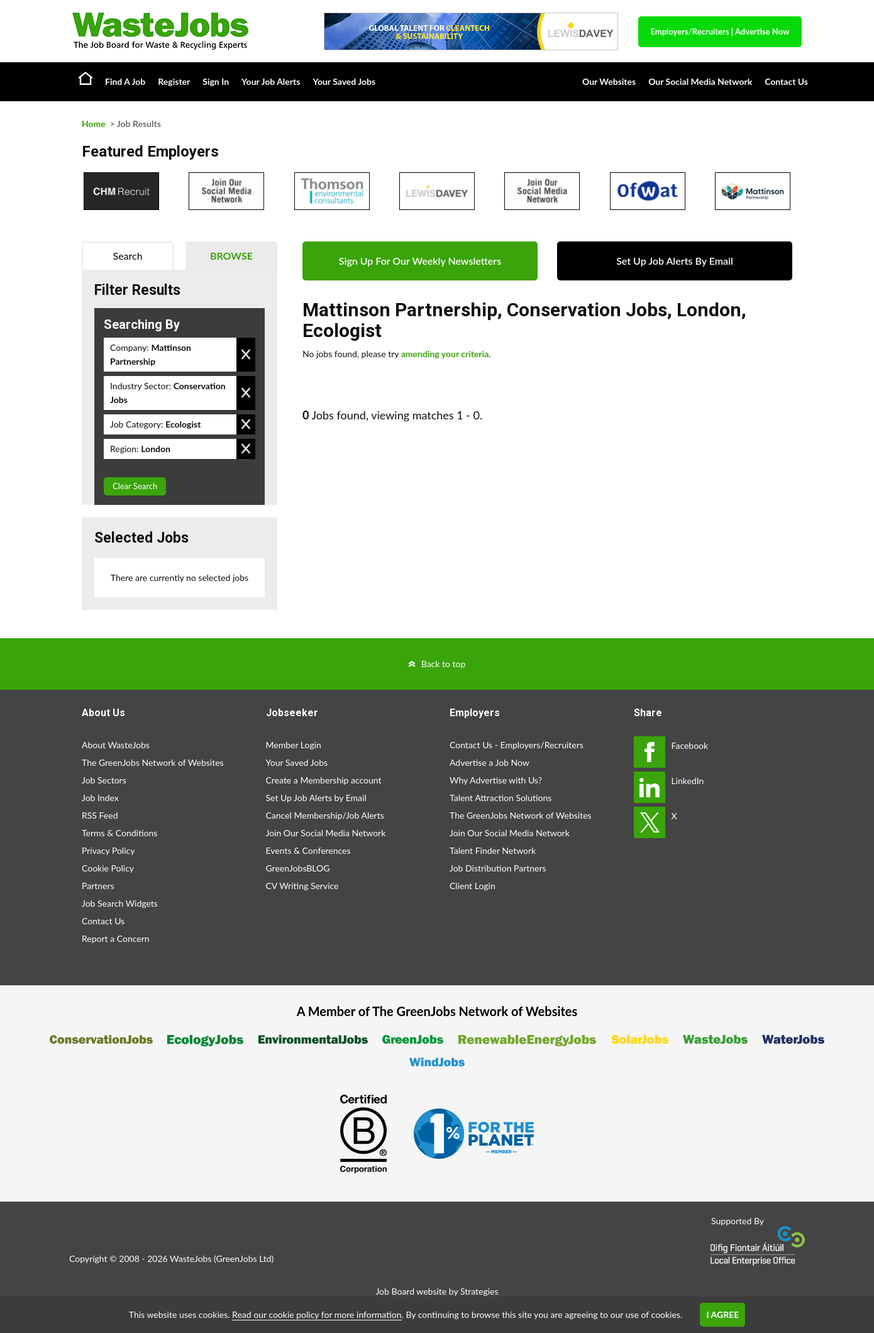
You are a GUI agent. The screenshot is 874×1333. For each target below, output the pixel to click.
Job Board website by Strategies (436, 1291)
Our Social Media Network (700, 81)
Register (174, 81)
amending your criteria (445, 353)
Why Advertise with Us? (496, 780)
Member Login (293, 744)
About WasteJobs (116, 744)
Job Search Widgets (120, 903)
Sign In (215, 81)
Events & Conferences (308, 850)
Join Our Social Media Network (326, 832)
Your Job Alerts (270, 81)
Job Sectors (104, 780)
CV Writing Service (302, 885)
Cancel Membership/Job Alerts (325, 815)
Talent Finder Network (493, 850)
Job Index (100, 797)
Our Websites (609, 81)
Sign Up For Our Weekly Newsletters (420, 261)
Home (85, 78)
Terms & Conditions (119, 832)
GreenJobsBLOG (298, 868)
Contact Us (786, 81)
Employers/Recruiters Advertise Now (720, 31)
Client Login (472, 885)
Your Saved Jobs (344, 81)
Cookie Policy (108, 868)
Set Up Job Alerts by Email (316, 797)
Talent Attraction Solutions (500, 797)
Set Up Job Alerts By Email (674, 261)
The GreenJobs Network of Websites (153, 762)
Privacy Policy (108, 850)
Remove (245, 355)
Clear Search (135, 486)
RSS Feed (100, 815)
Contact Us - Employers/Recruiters (517, 744)
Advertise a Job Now (489, 762)
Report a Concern (116, 938)
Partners (98, 885)
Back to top (443, 663)
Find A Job (125, 81)
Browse (231, 256)
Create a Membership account (324, 780)
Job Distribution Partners (498, 868)
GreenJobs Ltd (244, 1258)
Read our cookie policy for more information (316, 1314)
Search (128, 256)
